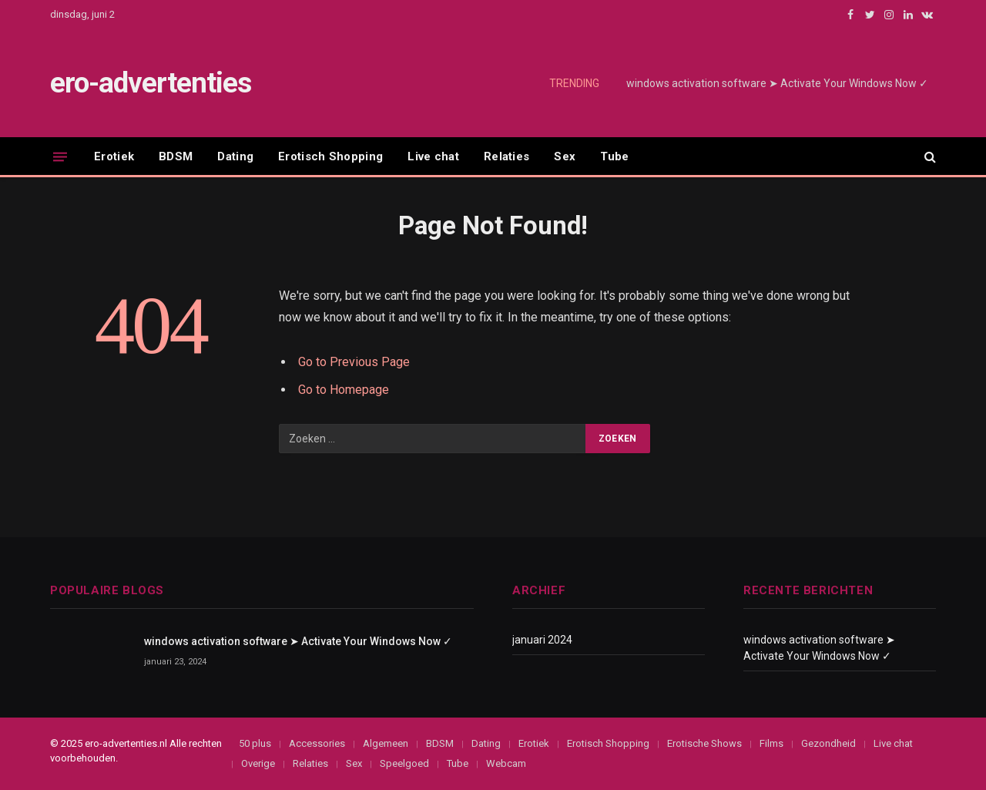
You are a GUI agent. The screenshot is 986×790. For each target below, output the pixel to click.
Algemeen (385, 743)
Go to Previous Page (354, 362)
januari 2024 (542, 640)
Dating (235, 156)
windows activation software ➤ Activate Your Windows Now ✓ (777, 83)
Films (771, 743)
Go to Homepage (343, 389)
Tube (614, 156)
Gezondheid (828, 743)
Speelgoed (404, 763)
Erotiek (114, 156)
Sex (564, 156)
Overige (258, 763)
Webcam (506, 763)
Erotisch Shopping (330, 156)
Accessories (317, 743)
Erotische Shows (704, 743)
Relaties (506, 156)
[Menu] (60, 156)
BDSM (176, 156)
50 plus (255, 743)
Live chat (433, 156)
